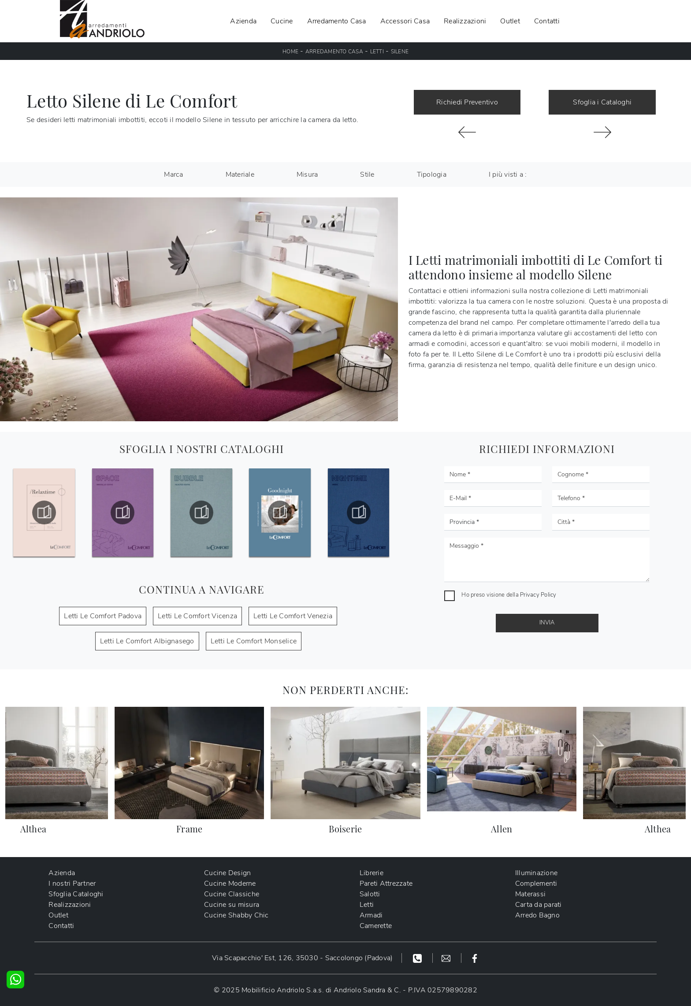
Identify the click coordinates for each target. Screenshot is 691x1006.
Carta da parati (538, 904)
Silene (400, 51)
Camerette (376, 926)
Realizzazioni (465, 21)
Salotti (370, 894)
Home (290, 51)
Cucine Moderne (230, 883)
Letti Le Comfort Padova (102, 616)
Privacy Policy (538, 595)
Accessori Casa (405, 21)
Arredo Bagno (537, 915)
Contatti (547, 21)
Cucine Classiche (231, 894)
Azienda (243, 21)
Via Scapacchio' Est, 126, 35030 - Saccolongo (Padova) (302, 958)
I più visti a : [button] (508, 174)
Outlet (510, 21)
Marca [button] (173, 174)
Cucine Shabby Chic (236, 915)
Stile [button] (367, 174)
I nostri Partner (72, 883)
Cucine (282, 21)
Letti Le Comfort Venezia (292, 616)
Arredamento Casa (336, 21)
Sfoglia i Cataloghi (602, 102)
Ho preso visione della (508, 595)
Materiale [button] (240, 174)
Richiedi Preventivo (467, 102)
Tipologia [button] (431, 174)
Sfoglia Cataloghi (75, 894)
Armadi (371, 915)
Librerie (371, 873)
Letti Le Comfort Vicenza (197, 616)
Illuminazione (536, 873)
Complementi (536, 883)
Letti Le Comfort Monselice (254, 641)
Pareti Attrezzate (386, 883)
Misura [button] (307, 174)
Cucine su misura (231, 904)
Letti (377, 51)
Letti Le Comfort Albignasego (147, 641)
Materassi (530, 894)
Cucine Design (227, 873)
